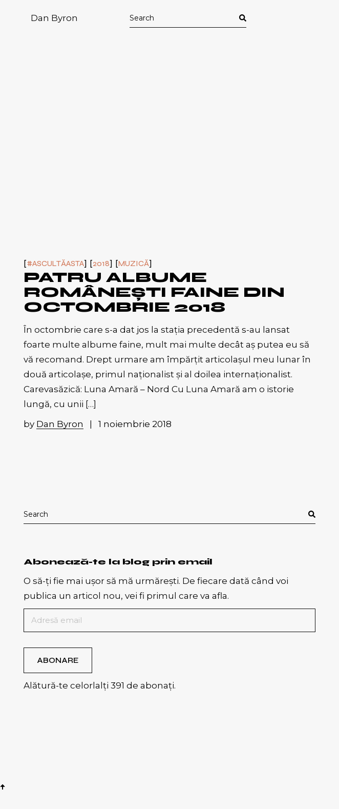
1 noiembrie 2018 (135, 424)
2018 (101, 264)
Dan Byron (54, 18)
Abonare (57, 660)
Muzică (133, 264)
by (55, 424)
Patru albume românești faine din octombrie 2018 (154, 292)
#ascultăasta (55, 264)
